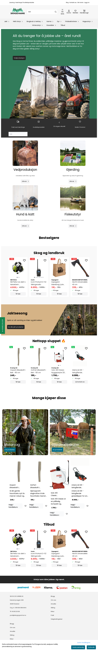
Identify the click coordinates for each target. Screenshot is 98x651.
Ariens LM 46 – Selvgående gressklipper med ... (79, 371)
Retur (52, 611)
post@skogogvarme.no (18, 615)
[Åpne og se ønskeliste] (75, 12)
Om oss (53, 600)
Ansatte (53, 604)
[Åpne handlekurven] (84, 12)
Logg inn (86, 2)
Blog (67, 2)
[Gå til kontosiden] (69, 12)
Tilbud (63, 25)
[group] (18, 277)
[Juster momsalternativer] (62, 12)
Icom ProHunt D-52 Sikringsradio (38, 283)
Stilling (53, 608)
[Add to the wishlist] (24, 260)
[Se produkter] (25, 153)
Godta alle (91, 647)
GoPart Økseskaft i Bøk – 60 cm (38, 371)
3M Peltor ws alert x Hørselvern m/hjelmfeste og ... (18, 283)
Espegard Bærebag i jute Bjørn (58, 283)
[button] (2, 325)
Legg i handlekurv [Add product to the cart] (13, 505)
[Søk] (42, 12)
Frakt (52, 615)
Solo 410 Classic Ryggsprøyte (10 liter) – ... (58, 371)
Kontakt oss (73, 2)
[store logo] (17, 12)
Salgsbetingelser (56, 619)
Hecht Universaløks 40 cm (79, 283)
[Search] (55, 12)
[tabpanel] (18, 365)
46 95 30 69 (16, 611)
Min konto (80, 2)
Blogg (53, 596)
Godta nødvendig (78, 647)
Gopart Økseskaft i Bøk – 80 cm (17, 371)
